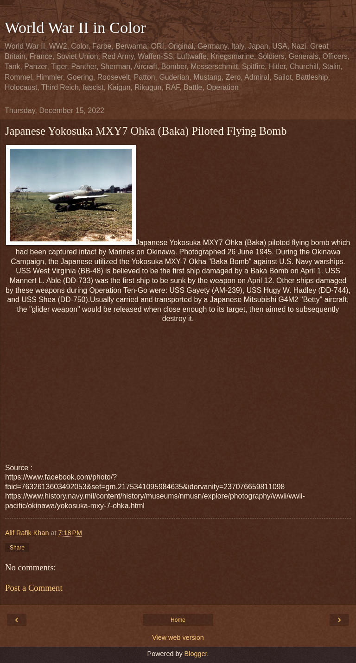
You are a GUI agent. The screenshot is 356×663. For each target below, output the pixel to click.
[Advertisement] (178, 389)
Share (17, 547)
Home (178, 620)
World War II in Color (75, 27)
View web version (178, 637)
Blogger (195, 653)
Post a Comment (34, 588)
